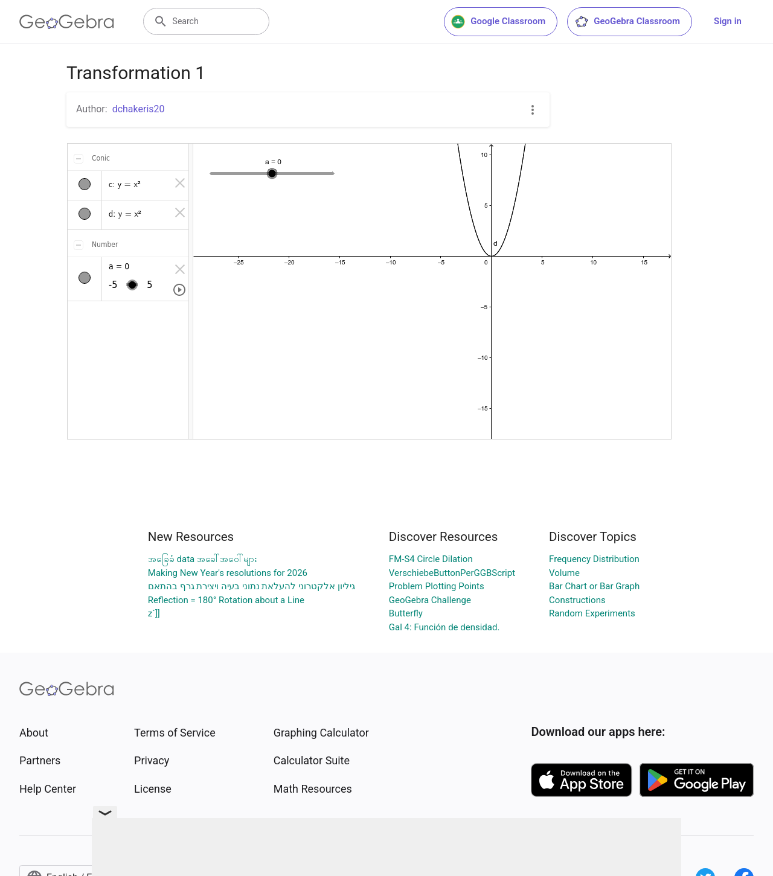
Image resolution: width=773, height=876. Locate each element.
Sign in (728, 21)
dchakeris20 (138, 109)
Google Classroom (498, 21)
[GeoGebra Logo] (66, 21)
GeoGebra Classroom (627, 21)
